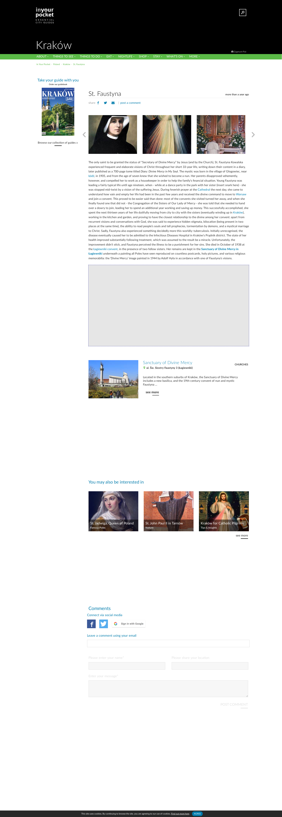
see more (152, 392)
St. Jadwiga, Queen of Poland (112, 523)
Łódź (91, 176)
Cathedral (204, 189)
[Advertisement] (168, 77)
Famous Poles (97, 528)
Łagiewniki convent (105, 249)
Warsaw (241, 194)
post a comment (130, 102)
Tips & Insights (209, 528)
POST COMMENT (234, 690)
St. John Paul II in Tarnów (164, 523)
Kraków (238, 212)
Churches (241, 364)
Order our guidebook (58, 84)
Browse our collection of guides (57, 143)
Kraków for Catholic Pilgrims (222, 523)
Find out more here (180, 814)
